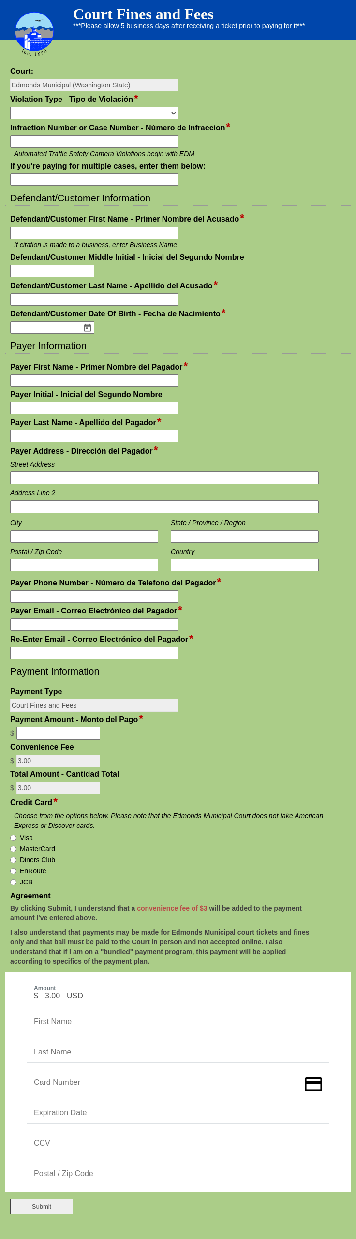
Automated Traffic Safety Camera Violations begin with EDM (104, 153)
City (16, 523)
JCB (26, 882)
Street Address (32, 464)
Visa (26, 837)
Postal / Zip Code (36, 551)
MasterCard (37, 849)
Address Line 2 (32, 493)
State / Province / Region (208, 523)
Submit (41, 1206)
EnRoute (33, 871)
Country (182, 551)
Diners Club (37, 860)
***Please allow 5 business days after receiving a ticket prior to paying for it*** (189, 25)
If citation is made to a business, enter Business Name (95, 245)
